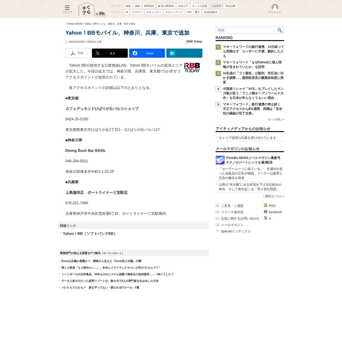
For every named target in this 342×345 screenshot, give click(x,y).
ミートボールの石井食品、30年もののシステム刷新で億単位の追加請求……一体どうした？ (117, 274)
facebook (275, 212)
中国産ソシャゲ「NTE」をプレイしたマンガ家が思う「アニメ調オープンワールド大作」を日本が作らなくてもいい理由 (253, 93)
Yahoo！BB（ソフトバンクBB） (90, 234)
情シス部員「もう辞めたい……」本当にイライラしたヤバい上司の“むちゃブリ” (110, 267)
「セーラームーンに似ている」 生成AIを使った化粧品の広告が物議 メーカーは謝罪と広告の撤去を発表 (251, 173)
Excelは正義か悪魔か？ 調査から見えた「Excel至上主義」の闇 (101, 261)
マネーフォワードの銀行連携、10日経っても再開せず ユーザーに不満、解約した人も (253, 51)
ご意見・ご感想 (232, 206)
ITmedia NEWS (74, 24)
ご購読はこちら (272, 196)
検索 (280, 30)
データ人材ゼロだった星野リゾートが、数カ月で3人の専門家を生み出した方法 (110, 281)
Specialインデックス (236, 231)
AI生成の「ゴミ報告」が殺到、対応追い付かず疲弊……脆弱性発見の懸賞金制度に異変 (253, 77)
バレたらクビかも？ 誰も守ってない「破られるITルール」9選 (100, 287)
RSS (272, 206)
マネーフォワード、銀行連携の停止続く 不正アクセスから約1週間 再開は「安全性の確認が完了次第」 (253, 108)
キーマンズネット (112, 253)
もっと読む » (276, 119)
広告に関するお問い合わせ (240, 218)
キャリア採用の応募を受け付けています (247, 138)
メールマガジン (232, 225)
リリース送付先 (232, 212)
